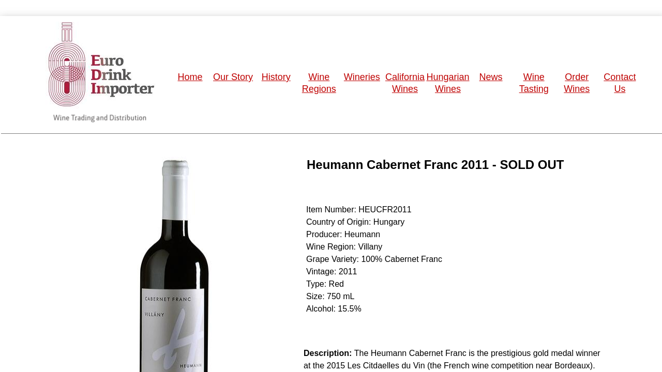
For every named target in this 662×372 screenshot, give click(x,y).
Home (190, 77)
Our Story (233, 77)
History (276, 77)
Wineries (362, 77)
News (491, 77)
